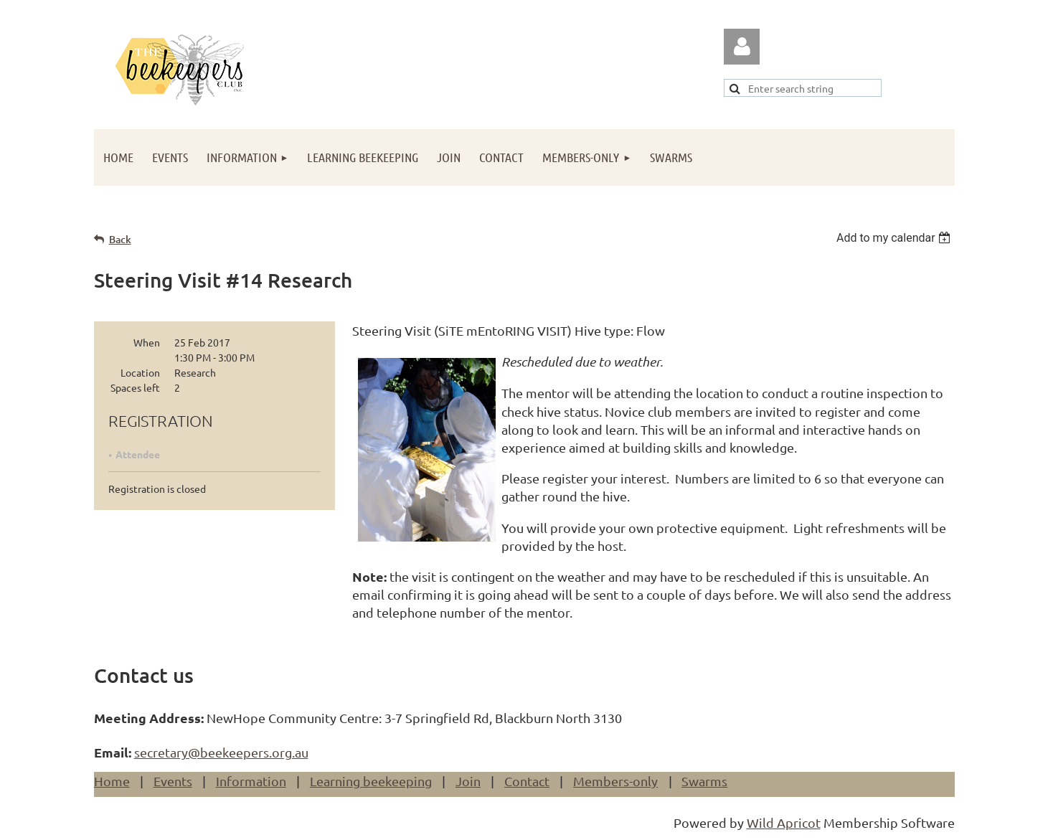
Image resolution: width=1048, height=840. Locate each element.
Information (251, 780)
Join (468, 780)
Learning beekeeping (371, 780)
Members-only (615, 780)
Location (140, 372)
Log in (742, 47)
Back (120, 239)
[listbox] (895, 238)
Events (173, 780)
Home (112, 780)
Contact (526, 780)
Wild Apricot (784, 822)
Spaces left (135, 387)
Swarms (704, 780)
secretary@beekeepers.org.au (221, 752)
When (146, 342)
